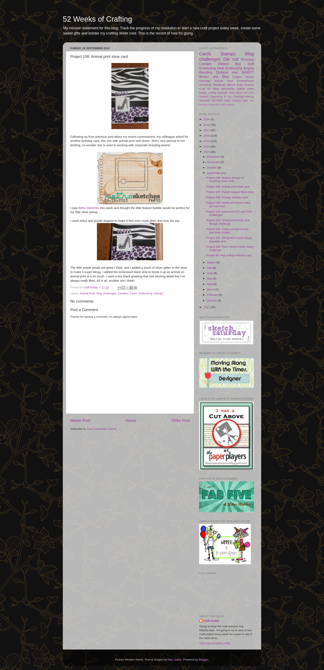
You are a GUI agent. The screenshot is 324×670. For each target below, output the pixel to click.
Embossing (145, 293)
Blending (205, 72)
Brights (249, 68)
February (213, 294)
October (212, 167)
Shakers (203, 96)
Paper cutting (207, 92)
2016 (207, 135)
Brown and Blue (214, 76)
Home (131, 420)
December (213, 156)
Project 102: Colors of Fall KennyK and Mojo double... (227, 231)
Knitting (236, 100)
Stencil (231, 84)
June (210, 273)
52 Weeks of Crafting (97, 19)
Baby (240, 84)
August (211, 262)
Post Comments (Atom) (101, 428)
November (213, 162)
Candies (123, 293)
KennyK (223, 92)
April (210, 284)
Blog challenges (106, 293)
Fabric (227, 100)
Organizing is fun (220, 96)
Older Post (181, 420)
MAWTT (248, 72)
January (212, 300)
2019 (207, 119)
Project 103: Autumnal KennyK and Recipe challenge (227, 222)
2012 (207, 307)
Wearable (204, 100)
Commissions (245, 80)
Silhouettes (228, 88)
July (210, 267)
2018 (207, 124)
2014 (207, 146)
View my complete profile (214, 643)
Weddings (219, 84)
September (214, 173)
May (210, 278)
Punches (247, 59)
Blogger (203, 659)
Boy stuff (244, 64)
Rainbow (203, 104)
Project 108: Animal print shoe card (227, 186)
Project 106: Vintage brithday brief (227, 197)
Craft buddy (211, 620)
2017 (207, 130)
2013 (207, 151)
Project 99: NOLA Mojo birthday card (228, 255)
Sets (232, 92)
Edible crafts (245, 88)
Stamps (158, 293)
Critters (237, 76)
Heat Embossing (229, 68)
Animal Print (87, 293)
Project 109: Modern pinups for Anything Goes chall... (225, 179)
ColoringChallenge (243, 96)
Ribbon (223, 64)
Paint (215, 88)
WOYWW (217, 100)
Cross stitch (214, 104)
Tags (223, 104)
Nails (245, 100)
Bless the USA (245, 92)
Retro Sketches (88, 208)
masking (230, 104)
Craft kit (204, 88)
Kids (252, 100)
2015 (207, 141)
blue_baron (175, 659)
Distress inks (227, 72)
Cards (133, 293)
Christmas (205, 84)
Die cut (230, 59)
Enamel (249, 84)
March (211, 289)
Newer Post (80, 420)
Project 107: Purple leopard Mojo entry (230, 192)
